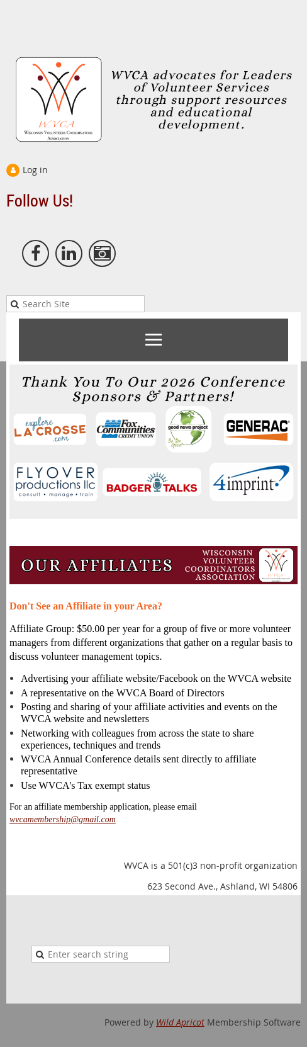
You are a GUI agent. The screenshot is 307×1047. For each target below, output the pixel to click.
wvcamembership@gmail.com (62, 819)
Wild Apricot (180, 1022)
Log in (35, 170)
